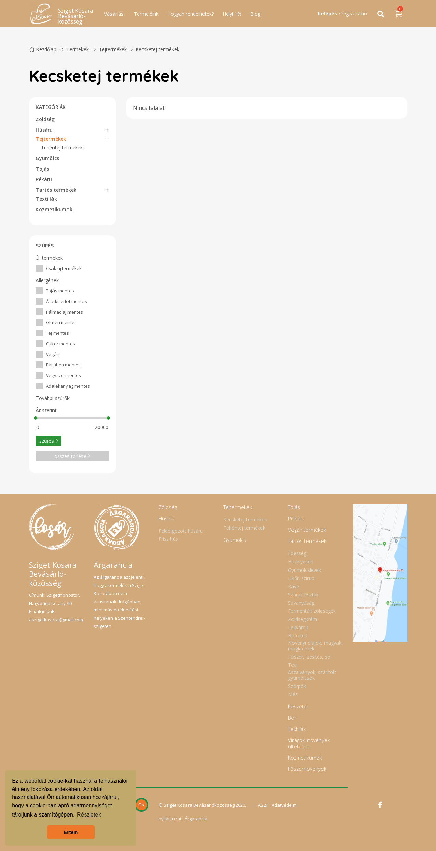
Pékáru (44, 179)
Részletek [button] (89, 815)
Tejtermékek (113, 49)
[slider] (36, 418)
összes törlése (72, 456)
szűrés (48, 440)
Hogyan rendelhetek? (190, 14)
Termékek (77, 49)
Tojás (42, 168)
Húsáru (44, 130)
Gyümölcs (47, 158)
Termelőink (146, 14)
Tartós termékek (56, 190)
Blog (255, 14)
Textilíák (46, 199)
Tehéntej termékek (62, 147)
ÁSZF (263, 805)
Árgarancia (196, 819)
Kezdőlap (42, 49)
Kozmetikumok (54, 209)
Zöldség (45, 119)
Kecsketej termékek (157, 49)
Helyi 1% (232, 14)
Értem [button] (71, 832)
